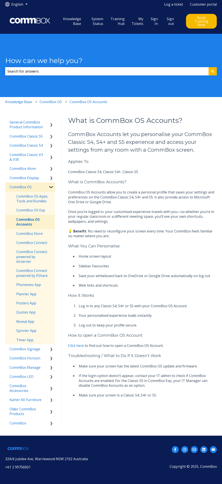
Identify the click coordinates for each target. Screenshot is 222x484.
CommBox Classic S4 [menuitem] (26, 145)
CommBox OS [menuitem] (21, 187)
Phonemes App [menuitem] (28, 284)
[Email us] (194, 449)
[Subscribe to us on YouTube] (213, 449)
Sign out (170, 21)
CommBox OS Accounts (88, 101)
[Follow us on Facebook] (175, 449)
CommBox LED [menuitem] (22, 376)
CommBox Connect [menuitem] (31, 242)
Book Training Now (201, 21)
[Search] (213, 71)
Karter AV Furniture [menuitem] (25, 399)
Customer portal (203, 4)
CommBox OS (51, 101)
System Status (97, 21)
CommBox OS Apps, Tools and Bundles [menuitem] (32, 198)
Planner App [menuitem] (26, 294)
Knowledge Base (72, 21)
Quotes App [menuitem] (26, 312)
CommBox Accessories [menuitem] (19, 388)
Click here (76, 345)
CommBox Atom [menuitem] (23, 168)
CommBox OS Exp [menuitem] (30, 210)
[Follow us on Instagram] (184, 449)
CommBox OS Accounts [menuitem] (28, 222)
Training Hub (118, 21)
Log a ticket (173, 4)
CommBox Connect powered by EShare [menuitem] (32, 273)
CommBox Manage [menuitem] (25, 367)
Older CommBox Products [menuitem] (23, 411)
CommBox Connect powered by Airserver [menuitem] (31, 256)
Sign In (154, 21)
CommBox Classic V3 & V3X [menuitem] (26, 157)
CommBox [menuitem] (18, 423)
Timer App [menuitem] (24, 340)
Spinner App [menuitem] (26, 330)
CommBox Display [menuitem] (24, 177)
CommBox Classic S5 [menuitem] (26, 136)
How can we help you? (43, 60)
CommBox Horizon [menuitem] (25, 358)
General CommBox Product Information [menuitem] (26, 124)
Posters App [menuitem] (26, 303)
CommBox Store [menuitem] (29, 233)
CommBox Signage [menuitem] (25, 349)
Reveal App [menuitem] (25, 321)
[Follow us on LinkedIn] (203, 449)
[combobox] (107, 71)
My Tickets (137, 21)
